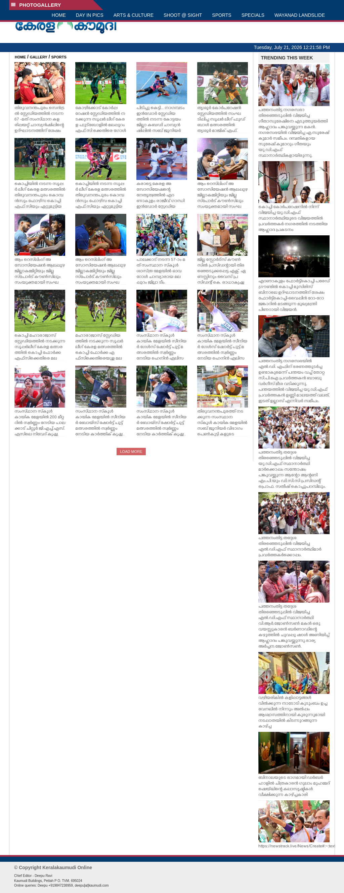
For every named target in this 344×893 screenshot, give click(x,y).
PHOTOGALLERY (36, 5)
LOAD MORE (131, 452)
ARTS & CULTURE (134, 15)
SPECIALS (253, 15)
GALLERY (38, 57)
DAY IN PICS (89, 15)
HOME (59, 15)
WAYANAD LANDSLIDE (299, 15)
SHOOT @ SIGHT (183, 15)
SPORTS (221, 15)
